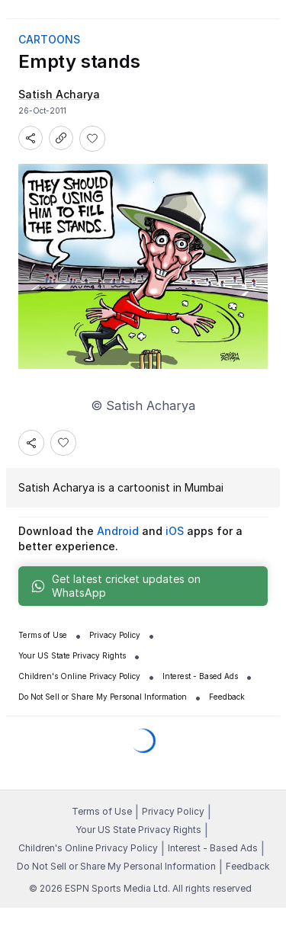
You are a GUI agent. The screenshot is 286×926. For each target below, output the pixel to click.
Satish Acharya (56, 487)
